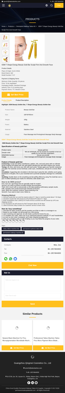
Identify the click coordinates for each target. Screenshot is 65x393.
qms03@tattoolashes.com (11, 1)
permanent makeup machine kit (13, 232)
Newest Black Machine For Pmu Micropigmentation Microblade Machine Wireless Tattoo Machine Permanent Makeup (16, 339)
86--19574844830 (56, 1)
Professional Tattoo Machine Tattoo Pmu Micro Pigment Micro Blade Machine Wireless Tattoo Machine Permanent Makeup (46, 339)
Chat (59, 5)
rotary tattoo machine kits (11, 229)
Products (11, 26)
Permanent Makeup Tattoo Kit (25, 26)
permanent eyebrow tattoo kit (32, 229)
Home (3, 26)
